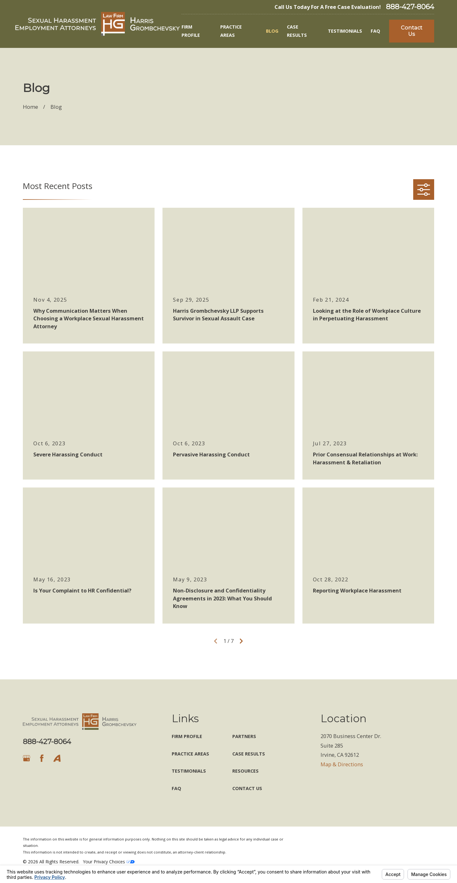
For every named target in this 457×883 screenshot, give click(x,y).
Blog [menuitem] (272, 31)
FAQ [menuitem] (375, 31)
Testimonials (189, 771)
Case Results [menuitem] (297, 31)
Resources (245, 771)
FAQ (176, 788)
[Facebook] (41, 758)
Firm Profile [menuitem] (191, 31)
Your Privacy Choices (109, 862)
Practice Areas (190, 754)
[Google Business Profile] (26, 758)
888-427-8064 (410, 6)
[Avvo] (57, 758)
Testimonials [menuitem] (345, 31)
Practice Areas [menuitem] (231, 31)
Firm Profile (187, 736)
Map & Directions (342, 764)
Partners (244, 736)
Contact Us (411, 30)
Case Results (248, 754)
